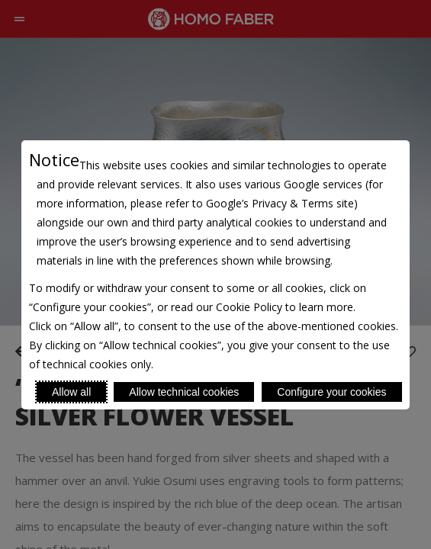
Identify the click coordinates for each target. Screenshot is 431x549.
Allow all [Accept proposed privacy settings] (71, 392)
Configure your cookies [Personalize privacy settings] (331, 392)
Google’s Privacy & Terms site (280, 203)
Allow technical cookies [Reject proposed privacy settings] (184, 392)
